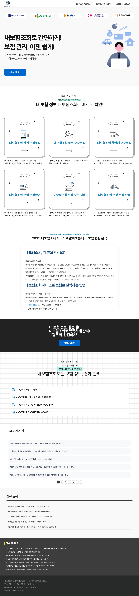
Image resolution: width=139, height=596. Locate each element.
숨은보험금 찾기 (15, 72)
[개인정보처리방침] (9, 590)
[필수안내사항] (19, 590)
